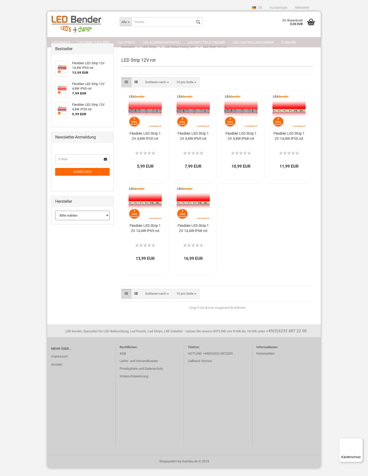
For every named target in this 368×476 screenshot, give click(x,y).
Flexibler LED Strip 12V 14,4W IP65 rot (145, 236)
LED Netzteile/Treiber (206, 42)
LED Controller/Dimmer (253, 42)
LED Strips (126, 42)
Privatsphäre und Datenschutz (141, 377)
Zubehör (288, 42)
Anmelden (82, 180)
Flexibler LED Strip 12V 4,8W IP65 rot (193, 144)
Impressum (59, 364)
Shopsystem (168, 469)
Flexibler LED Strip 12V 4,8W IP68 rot (241, 144)
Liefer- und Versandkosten (139, 369)
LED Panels (61, 42)
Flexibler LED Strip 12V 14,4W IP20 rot (289, 144)
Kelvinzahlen (265, 361)
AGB (123, 361)
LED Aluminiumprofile (161, 42)
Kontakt (56, 372)
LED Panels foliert (93, 42)
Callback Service (200, 369)
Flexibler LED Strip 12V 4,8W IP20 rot (145, 144)
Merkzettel (302, 7)
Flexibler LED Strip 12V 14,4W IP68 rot (193, 236)
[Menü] (360, 441)
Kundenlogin (279, 7)
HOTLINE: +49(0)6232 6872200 (210, 361)
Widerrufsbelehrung (134, 384)
